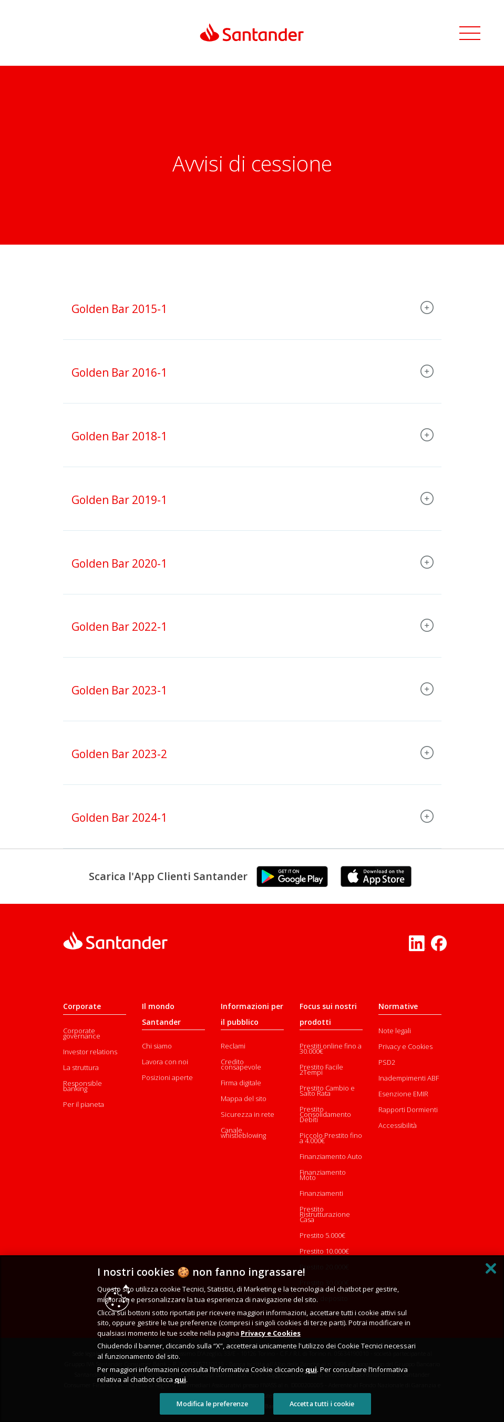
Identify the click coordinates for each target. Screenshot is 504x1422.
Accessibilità (397, 1125)
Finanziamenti (321, 1193)
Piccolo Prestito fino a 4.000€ (331, 1138)
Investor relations (90, 1051)
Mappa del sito (243, 1098)
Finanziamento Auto (331, 1156)
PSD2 (386, 1062)
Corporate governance (81, 1033)
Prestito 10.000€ (324, 1251)
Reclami (233, 1046)
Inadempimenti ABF (408, 1078)
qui (311, 1369)
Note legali (394, 1030)
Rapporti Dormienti (408, 1109)
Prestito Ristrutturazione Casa (325, 1214)
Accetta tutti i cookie (322, 1403)
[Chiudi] (491, 1268)
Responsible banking (82, 1085)
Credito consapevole (241, 1064)
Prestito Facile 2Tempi (321, 1069)
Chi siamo (157, 1046)
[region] (252, 1338)
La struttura (81, 1067)
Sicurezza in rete (247, 1114)
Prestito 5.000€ (322, 1235)
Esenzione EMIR (403, 1093)
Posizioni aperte (167, 1077)
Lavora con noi (165, 1061)
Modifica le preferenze (212, 1403)
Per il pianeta (83, 1104)
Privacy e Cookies (405, 1046)
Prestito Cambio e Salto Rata (327, 1090)
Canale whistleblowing (243, 1132)
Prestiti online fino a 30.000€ (331, 1048)
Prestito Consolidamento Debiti (325, 1114)
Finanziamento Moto (323, 1174)
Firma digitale (241, 1082)
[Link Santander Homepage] (252, 32)
